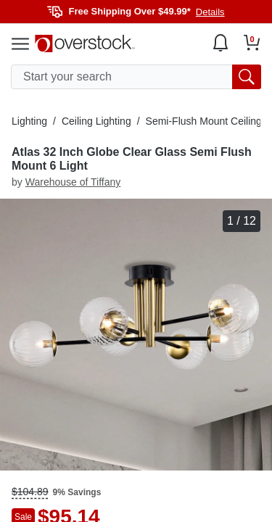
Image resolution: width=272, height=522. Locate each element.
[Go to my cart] (252, 43)
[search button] (246, 77)
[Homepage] (85, 43)
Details (210, 12)
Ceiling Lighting (96, 121)
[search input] (136, 77)
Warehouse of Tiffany (73, 182)
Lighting (29, 121)
